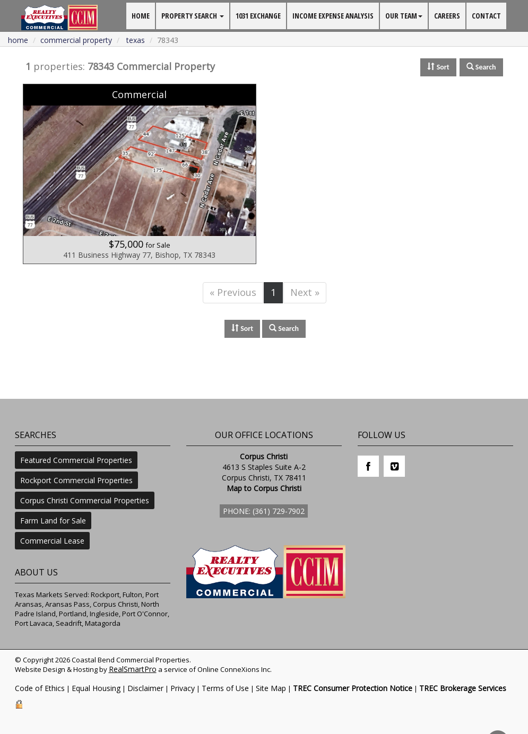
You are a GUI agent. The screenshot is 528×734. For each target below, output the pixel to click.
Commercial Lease (52, 541)
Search (284, 328)
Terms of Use (225, 688)
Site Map (271, 688)
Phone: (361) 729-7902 (264, 511)
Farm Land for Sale (53, 520)
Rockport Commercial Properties (76, 480)
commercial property (76, 40)
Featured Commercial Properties (76, 460)
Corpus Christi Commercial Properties (84, 500)
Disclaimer (145, 688)
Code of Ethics (40, 688)
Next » (304, 292)
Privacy (182, 688)
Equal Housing (96, 688)
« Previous (233, 292)
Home (18, 40)
